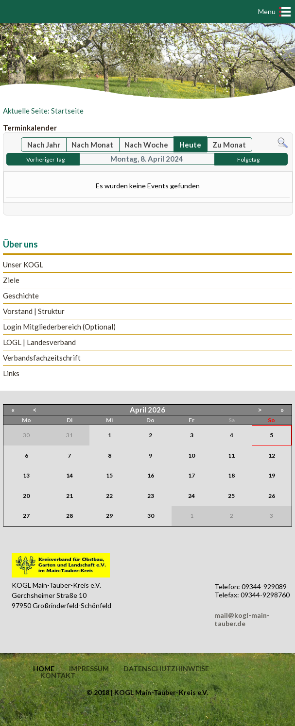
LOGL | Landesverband (39, 342)
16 (150, 475)
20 (26, 495)
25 (231, 495)
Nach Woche (146, 144)
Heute (190, 144)
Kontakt (57, 675)
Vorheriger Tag (45, 159)
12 (271, 455)
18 (231, 475)
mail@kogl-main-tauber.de (242, 619)
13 (26, 475)
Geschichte (21, 295)
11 (231, 455)
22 (109, 495)
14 (69, 475)
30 (150, 515)
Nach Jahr (43, 144)
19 (271, 475)
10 (191, 455)
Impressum (89, 668)
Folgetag (248, 159)
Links (11, 373)
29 (109, 515)
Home (43, 668)
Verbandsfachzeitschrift (42, 358)
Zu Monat (229, 144)
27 (26, 515)
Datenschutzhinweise (166, 668)
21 (69, 495)
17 (191, 475)
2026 (156, 409)
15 (109, 475)
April (138, 409)
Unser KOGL (23, 264)
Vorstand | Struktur (34, 311)
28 (69, 515)
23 (150, 495)
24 (191, 495)
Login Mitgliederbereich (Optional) (59, 326)
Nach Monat (92, 144)
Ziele (11, 280)
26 (271, 495)
